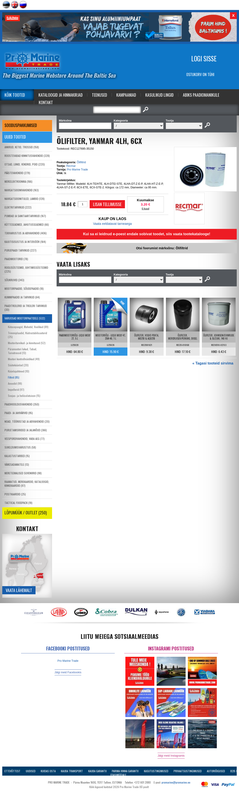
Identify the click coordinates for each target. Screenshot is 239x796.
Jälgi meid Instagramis (171, 755)
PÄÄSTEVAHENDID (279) (17, 173)
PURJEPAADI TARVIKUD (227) (20, 250)
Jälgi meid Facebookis (68, 672)
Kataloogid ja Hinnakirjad (60, 95)
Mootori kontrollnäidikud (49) (24, 359)
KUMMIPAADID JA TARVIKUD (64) (22, 297)
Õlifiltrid (81, 162)
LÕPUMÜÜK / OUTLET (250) (26, 512)
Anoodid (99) (15, 383)
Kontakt (46, 102)
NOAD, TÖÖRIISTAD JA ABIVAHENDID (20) (27, 421)
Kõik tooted (15, 95)
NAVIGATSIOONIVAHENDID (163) (22, 190)
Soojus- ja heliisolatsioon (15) (24, 396)
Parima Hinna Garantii (125, 771)
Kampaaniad (126, 95)
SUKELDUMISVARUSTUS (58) (20, 447)
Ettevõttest (12, 771)
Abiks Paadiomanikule (201, 95)
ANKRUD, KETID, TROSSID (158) (22, 147)
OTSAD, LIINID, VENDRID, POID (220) (25, 164)
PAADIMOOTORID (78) (16, 259)
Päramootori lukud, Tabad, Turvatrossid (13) (22, 351)
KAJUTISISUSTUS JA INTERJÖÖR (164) (25, 242)
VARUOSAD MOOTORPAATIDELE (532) (25, 318)
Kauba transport (72, 771)
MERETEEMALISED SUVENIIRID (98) (23, 473)
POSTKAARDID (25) (15, 494)
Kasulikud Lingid (159, 95)
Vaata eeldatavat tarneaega (112, 223)
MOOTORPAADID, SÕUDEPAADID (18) (24, 288)
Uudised (31, 771)
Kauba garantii (97, 771)
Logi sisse (204, 58)
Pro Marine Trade (77, 169)
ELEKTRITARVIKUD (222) (18, 207)
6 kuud (145, 208)
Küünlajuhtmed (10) (18, 371)
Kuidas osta (48, 771)
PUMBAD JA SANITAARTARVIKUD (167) (25, 216)
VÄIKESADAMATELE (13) (17, 464)
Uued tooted (15, 137)
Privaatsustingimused (188, 771)
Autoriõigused (216, 771)
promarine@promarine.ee (176, 782)
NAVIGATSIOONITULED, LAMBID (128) (25, 199)
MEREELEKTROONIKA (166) (18, 181)
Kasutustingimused (156, 771)
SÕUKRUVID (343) (14, 280)
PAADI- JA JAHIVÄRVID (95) (19, 413)
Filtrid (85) (13, 377)
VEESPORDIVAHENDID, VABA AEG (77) (25, 439)
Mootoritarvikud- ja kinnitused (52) (26, 343)
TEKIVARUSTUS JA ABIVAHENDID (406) (26, 233)
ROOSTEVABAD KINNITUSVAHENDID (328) (27, 156)
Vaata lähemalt (19, 590)
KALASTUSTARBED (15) (17, 456)
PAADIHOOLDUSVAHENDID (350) (22, 404)
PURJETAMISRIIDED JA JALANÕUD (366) (26, 430)
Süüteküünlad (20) (18, 365)
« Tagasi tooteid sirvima (212, 363)
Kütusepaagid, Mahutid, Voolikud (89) (28, 327)
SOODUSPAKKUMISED (21, 125)
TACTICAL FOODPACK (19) (18, 503)
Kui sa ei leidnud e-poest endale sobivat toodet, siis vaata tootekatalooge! (146, 234)
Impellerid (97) (16, 389)
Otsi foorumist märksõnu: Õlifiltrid (162, 248)
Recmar (71, 166)
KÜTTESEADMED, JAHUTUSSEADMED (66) (27, 224)
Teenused (99, 95)
